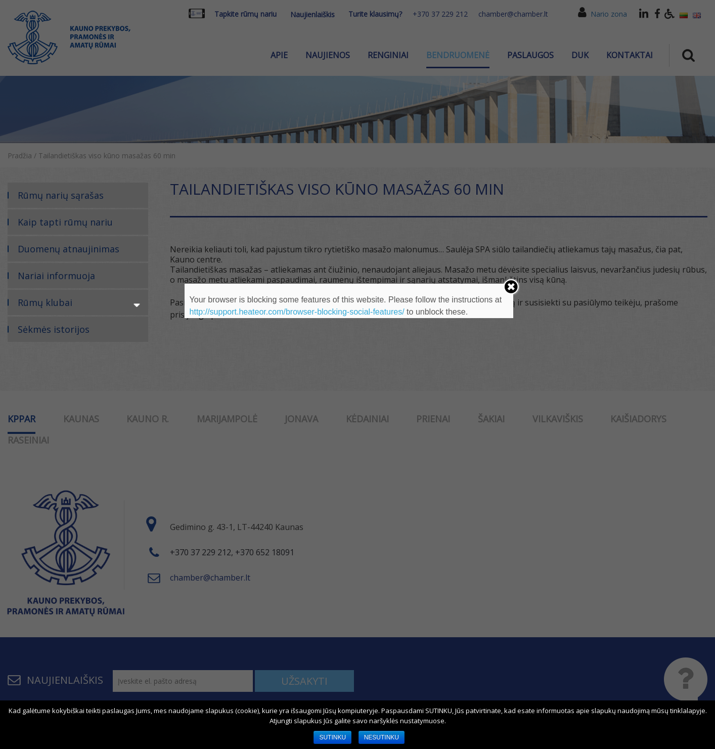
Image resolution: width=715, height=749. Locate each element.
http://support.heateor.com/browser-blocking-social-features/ (297, 311)
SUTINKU (332, 737)
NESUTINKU (381, 737)
